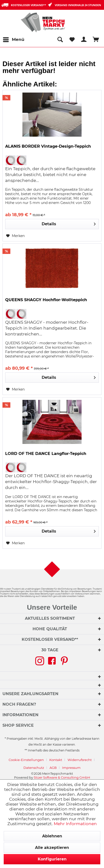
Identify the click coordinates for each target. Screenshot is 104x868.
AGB (53, 768)
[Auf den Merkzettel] (15, 236)
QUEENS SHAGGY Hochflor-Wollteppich (46, 299)
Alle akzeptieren (52, 847)
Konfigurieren (52, 859)
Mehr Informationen (75, 823)
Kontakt (55, 760)
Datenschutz (33, 768)
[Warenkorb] (96, 40)
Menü (13, 39)
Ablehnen (52, 836)
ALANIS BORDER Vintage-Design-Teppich (48, 146)
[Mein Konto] (84, 40)
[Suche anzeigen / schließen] (60, 40)
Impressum (71, 768)
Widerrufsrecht (80, 760)
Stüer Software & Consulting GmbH (62, 777)
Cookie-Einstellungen (26, 760)
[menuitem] (13, 40)
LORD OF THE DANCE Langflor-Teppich (45, 453)
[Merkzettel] (72, 40)
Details (69, 223)
